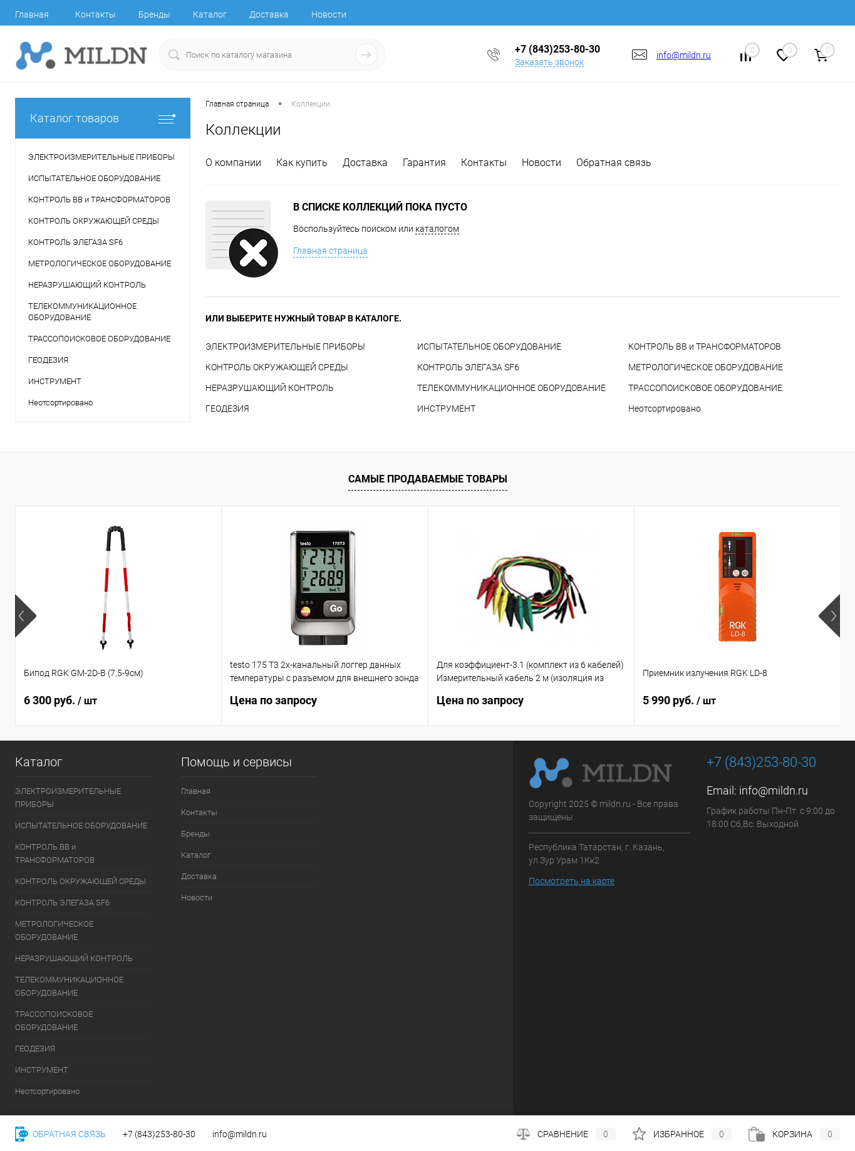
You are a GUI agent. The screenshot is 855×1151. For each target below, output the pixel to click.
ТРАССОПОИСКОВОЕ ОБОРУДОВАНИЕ (705, 388)
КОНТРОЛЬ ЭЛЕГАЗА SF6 (468, 367)
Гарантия (424, 163)
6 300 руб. (60, 700)
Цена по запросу (273, 700)
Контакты (95, 14)
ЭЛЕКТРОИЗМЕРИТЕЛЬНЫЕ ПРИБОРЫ (285, 346)
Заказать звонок (549, 62)
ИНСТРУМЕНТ (446, 409)
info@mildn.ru (683, 55)
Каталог (210, 14)
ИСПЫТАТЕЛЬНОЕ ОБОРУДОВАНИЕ (489, 346)
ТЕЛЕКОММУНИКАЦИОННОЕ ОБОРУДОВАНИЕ (511, 388)
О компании (233, 163)
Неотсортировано (664, 409)
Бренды (154, 14)
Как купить (302, 163)
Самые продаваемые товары (427, 479)
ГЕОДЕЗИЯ (227, 409)
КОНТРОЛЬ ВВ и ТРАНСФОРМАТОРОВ (704, 346)
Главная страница (330, 251)
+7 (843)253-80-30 (159, 1134)
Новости (328, 14)
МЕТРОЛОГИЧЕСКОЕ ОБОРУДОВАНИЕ (705, 367)
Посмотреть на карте (571, 881)
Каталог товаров (102, 118)
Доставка (269, 14)
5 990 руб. (679, 700)
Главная (32, 14)
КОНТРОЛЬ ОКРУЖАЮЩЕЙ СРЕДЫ (276, 367)
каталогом (437, 229)
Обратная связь (613, 163)
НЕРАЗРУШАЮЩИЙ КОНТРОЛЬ (269, 388)
